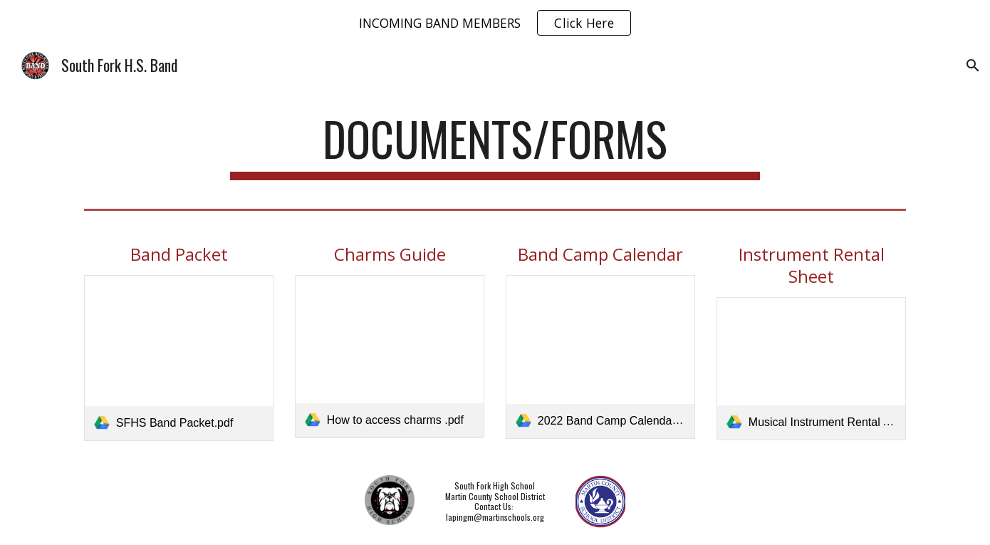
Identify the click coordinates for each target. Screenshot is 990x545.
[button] (973, 65)
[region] (495, 23)
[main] (495, 145)
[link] (178, 358)
